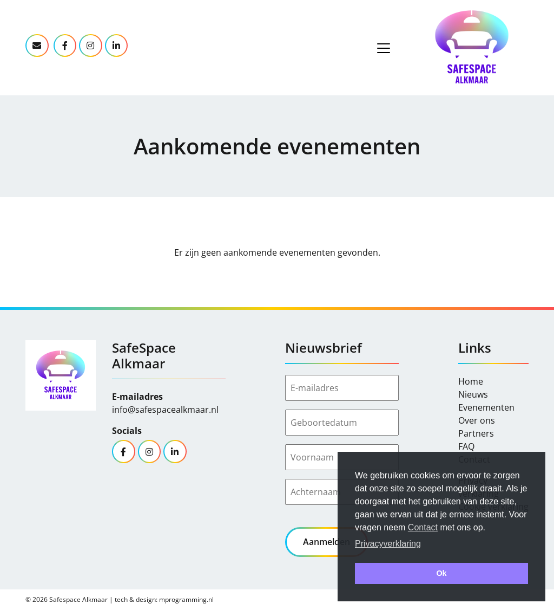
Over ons (476, 420)
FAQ (466, 446)
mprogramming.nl (186, 599)
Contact (423, 527)
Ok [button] (441, 573)
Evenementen (486, 407)
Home (470, 381)
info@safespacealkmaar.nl (165, 410)
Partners (476, 433)
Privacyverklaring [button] (388, 543)
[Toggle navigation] (383, 48)
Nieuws (473, 394)
